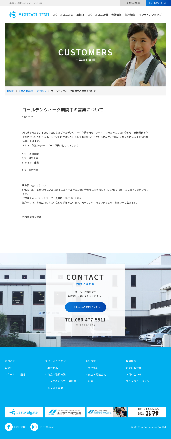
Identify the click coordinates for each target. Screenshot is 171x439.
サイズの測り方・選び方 (61, 381)
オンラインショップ (150, 14)
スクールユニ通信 (98, 14)
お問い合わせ (160, 3)
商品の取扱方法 (56, 374)
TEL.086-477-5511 (85, 319)
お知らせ (42, 91)
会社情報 (116, 14)
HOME (10, 91)
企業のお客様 (133, 3)
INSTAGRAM (42, 427)
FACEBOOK (15, 427)
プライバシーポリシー (139, 381)
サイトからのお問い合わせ (85, 307)
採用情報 (130, 14)
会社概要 (93, 367)
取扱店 (80, 14)
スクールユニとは (63, 14)
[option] (23, 412)
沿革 (90, 381)
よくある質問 (55, 387)
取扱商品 (52, 367)
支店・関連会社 (97, 374)
